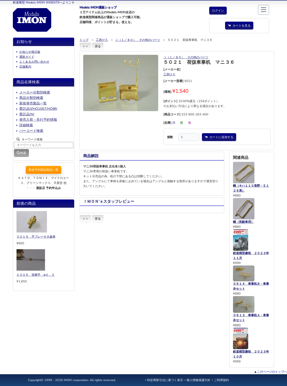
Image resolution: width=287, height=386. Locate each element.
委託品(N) (26, 114)
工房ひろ (102, 40)
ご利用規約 (221, 380)
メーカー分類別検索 (34, 92)
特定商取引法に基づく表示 (165, 380)
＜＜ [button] (85, 46)
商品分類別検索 (31, 97)
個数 (170, 137)
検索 (21, 153)
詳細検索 (26, 125)
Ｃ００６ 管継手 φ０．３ (35, 275)
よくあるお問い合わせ (34, 62)
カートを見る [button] (239, 25)
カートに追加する (219, 137)
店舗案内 (25, 66)
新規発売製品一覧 (33, 103)
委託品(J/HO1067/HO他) (38, 108)
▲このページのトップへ (270, 372)
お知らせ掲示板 (29, 52)
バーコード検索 (31, 130)
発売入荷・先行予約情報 (38, 119)
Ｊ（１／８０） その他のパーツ (137, 40)
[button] (218, 11)
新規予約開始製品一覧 (44, 170)
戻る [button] (98, 46)
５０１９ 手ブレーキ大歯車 (36, 236)
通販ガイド (26, 57)
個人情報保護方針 (198, 380)
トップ (84, 40)
